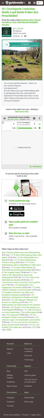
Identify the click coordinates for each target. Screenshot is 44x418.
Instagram (11, 398)
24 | (34, 327)
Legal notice (36, 415)
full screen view (22, 111)
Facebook (10, 402)
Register (10, 349)
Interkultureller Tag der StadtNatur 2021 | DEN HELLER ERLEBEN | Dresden (21, 22)
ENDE (9, 330)
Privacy (26, 415)
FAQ (26, 371)
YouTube (10, 406)
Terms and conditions (11, 415)
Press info (28, 355)
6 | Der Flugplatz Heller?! (11, 272)
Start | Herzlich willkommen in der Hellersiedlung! (21, 252)
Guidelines (11, 382)
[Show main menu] (3, 3)
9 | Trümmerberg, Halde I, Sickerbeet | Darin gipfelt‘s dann (21, 282)
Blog (8, 371)
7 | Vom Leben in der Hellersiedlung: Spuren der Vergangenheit (19, 274)
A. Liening (19, 28)
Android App (29, 398)
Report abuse (12, 386)
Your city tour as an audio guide (30, 380)
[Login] (29, 3)
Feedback (28, 386)
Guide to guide (30, 375)
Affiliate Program (10, 376)
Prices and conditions (28, 350)
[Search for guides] (24, 3)
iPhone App (28, 402)
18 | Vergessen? (13, 315)
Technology (28, 360)
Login (9, 353)
